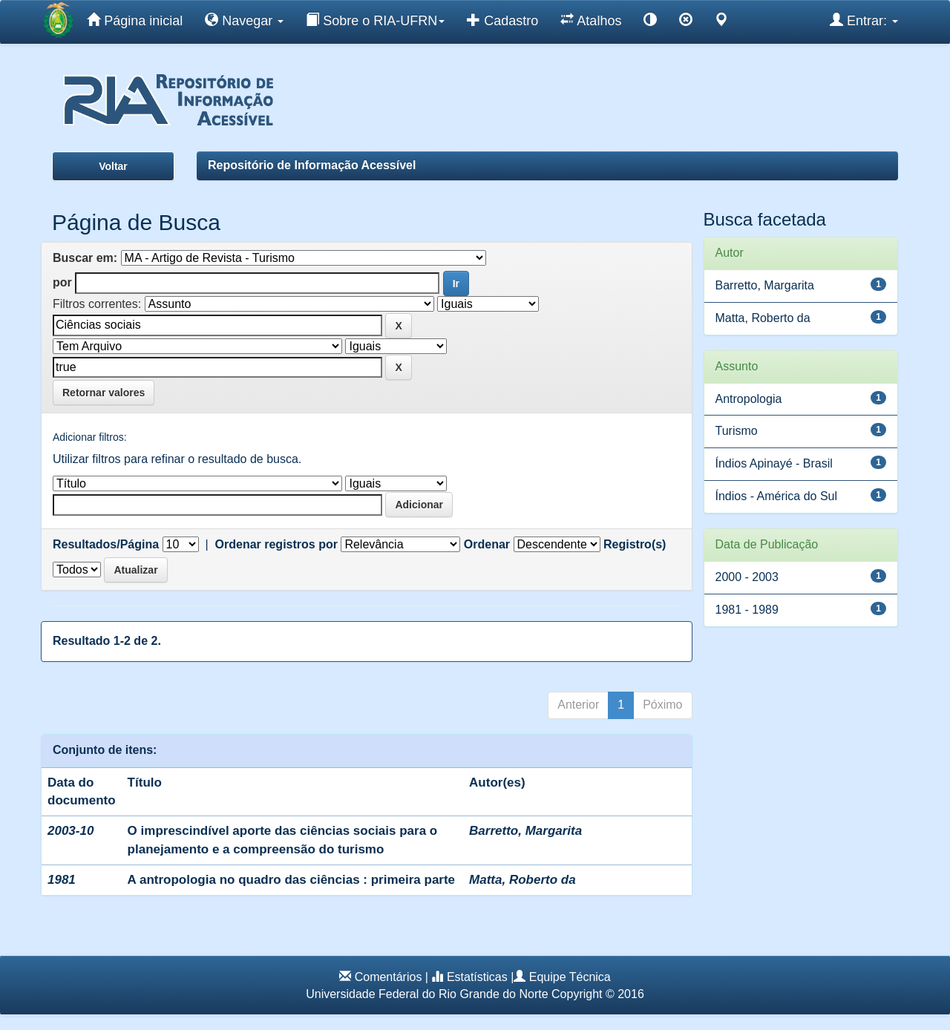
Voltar (113, 166)
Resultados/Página (106, 544)
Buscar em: (85, 258)
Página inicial (135, 20)
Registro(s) (634, 544)
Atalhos (590, 20)
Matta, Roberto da (522, 880)
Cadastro (502, 20)
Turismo (736, 430)
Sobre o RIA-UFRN (375, 20)
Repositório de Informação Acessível (312, 165)
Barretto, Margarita (525, 831)
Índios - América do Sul (776, 496)
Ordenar (487, 544)
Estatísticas (477, 977)
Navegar (244, 20)
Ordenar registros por (276, 544)
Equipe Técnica (570, 977)
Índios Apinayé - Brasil (774, 463)
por (62, 282)
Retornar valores (103, 392)
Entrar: (864, 20)
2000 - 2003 (747, 577)
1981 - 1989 (747, 609)
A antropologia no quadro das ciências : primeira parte (291, 880)
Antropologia (748, 399)
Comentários (388, 977)
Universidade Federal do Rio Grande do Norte (427, 994)
